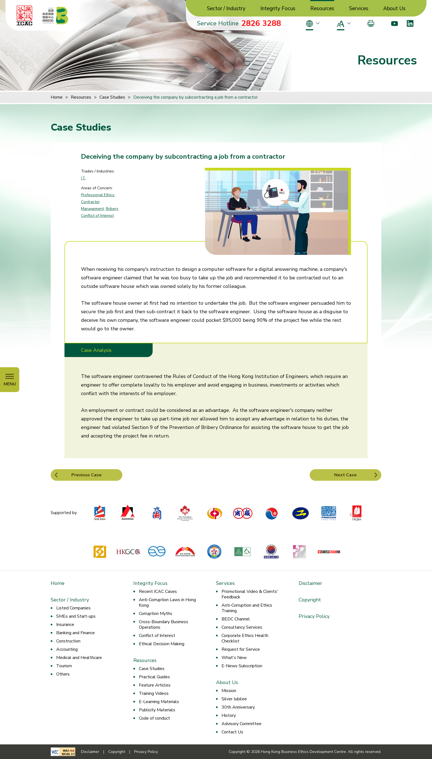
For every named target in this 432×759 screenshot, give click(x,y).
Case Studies (112, 97)
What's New (234, 657)
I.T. (83, 178)
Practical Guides (154, 677)
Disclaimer (310, 583)
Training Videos (154, 693)
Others (63, 674)
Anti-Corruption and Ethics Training (247, 608)
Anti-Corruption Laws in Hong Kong (167, 602)
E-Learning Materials (159, 701)
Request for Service (241, 649)
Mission (229, 690)
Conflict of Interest (97, 215)
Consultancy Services (242, 627)
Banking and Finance (75, 633)
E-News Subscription (242, 666)
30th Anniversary (238, 707)
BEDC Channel (236, 619)
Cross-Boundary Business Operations (163, 624)
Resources (322, 8)
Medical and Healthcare (79, 657)
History (229, 715)
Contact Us (232, 732)
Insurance (65, 624)
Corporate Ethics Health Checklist (245, 638)
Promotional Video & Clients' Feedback (250, 594)
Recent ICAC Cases (158, 591)
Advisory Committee (241, 723)
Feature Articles (155, 685)
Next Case (345, 475)
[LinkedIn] (410, 23)
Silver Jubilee (234, 699)
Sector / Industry (226, 8)
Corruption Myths (155, 613)
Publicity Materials (157, 710)
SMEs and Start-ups (76, 616)
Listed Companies (73, 608)
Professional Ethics (97, 195)
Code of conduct (154, 718)
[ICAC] (25, 15)
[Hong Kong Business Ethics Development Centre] (55, 15)
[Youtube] (394, 23)
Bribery (112, 208)
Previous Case (86, 475)
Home (57, 97)
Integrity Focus (277, 8)
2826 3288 (261, 23)
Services (358, 8)
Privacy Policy (314, 616)
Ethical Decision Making (161, 644)
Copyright (310, 600)
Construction (68, 641)
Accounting (67, 649)
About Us (394, 8)
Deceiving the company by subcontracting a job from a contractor (195, 97)
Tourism (64, 666)
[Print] (371, 23)
